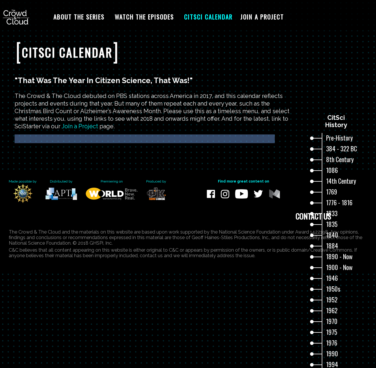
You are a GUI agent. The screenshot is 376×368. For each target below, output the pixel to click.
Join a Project (80, 126)
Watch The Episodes (144, 16)
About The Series (78, 16)
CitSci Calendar (208, 16)
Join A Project (262, 16)
